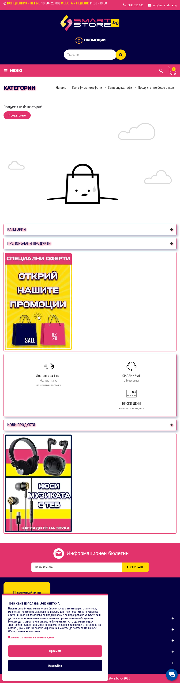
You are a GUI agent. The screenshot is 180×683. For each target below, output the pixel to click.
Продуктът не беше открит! (157, 87)
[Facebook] (17, 601)
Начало (61, 87)
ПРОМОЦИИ (94, 40)
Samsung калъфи (120, 87)
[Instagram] (27, 601)
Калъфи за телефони (87, 87)
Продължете (17, 115)
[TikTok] (37, 601)
